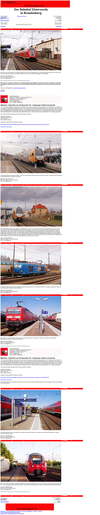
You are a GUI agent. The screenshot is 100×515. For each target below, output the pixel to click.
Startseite (40, 511)
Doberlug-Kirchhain (6, 18)
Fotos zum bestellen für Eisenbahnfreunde (10, 512)
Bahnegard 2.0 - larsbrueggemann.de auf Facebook (12, 513)
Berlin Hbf (3, 26)
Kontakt (35, 511)
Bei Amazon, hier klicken (6, 126)
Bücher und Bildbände (27, 511)
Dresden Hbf (59, 18)
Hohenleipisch (4, 17)
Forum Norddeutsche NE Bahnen (14, 511)
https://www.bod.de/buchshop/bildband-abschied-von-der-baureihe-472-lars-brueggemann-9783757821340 (25, 124)
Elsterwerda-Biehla (5, 20)
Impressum (3, 511)
